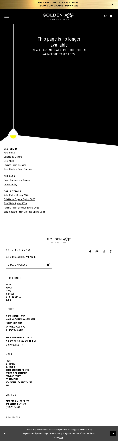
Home (8, 284)
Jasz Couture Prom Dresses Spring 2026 (24, 211)
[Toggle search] (105, 16)
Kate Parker (10, 152)
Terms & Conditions (16, 373)
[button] (7, 16)
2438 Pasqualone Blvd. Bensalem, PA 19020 (18, 402)
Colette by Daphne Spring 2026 (19, 199)
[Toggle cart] (111, 16)
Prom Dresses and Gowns (17, 180)
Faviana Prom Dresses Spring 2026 (21, 207)
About (9, 287)
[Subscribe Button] (48, 264)
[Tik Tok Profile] (104, 252)
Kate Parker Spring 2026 (16, 195)
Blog (8, 300)
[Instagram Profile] (97, 251)
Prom (8, 291)
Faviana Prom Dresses (15, 165)
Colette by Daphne (13, 156)
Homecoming (10, 184)
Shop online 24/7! (14, 345)
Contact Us (12, 379)
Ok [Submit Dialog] (113, 433)
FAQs (8, 361)
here (61, 437)
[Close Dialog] (4, 433)
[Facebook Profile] (90, 251)
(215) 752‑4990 (13, 407)
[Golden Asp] (59, 16)
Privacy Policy (14, 376)
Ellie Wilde (9, 160)
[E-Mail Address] (29, 264)
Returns (10, 367)
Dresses (10, 294)
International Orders (18, 370)
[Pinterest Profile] (111, 251)
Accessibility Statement (19, 382)
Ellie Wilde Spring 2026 (15, 203)
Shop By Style (13, 297)
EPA (7, 385)
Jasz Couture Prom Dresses (18, 169)
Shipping (10, 364)
